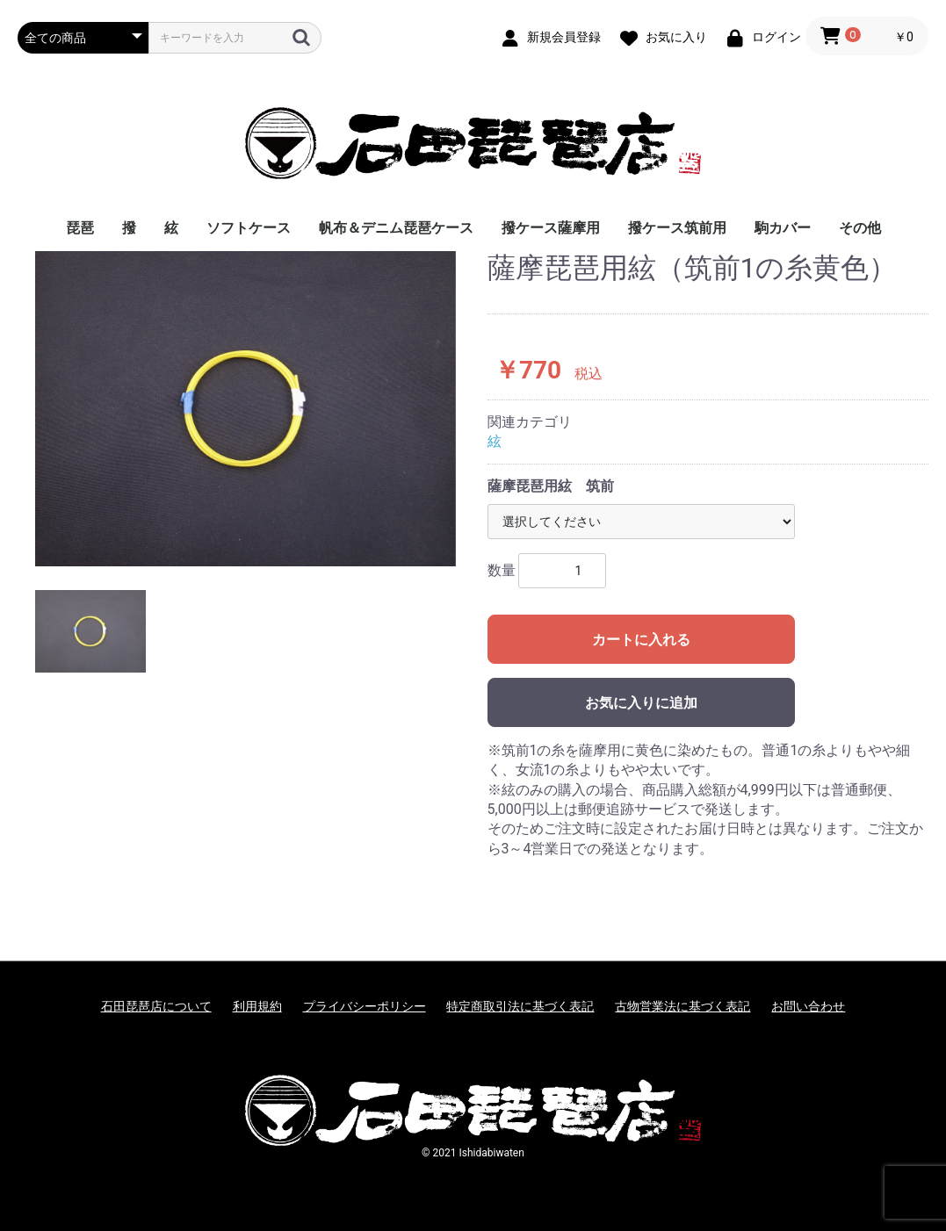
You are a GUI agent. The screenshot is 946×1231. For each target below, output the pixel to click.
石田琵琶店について (156, 1006)
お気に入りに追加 (641, 703)
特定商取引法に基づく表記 (520, 1006)
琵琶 (80, 228)
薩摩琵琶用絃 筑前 (550, 486)
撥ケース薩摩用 (551, 228)
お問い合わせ (808, 1006)
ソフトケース (248, 228)
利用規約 (257, 1006)
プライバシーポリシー (364, 1006)
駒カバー (783, 228)
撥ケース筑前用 (677, 228)
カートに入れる (641, 639)
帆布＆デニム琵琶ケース (396, 228)
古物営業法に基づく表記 (682, 1006)
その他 (860, 228)
